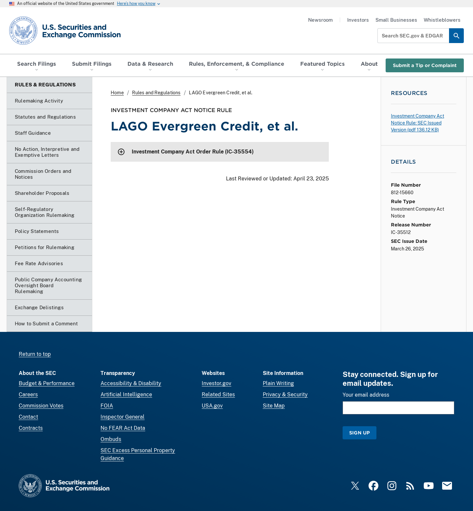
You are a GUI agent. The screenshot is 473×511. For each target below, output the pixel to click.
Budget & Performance (47, 383)
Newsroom (320, 20)
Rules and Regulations (156, 92)
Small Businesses (396, 20)
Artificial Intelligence (126, 394)
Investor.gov (216, 383)
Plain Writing (278, 383)
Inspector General (123, 417)
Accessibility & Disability (131, 383)
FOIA (107, 406)
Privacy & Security (285, 394)
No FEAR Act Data (123, 428)
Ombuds (111, 439)
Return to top (35, 354)
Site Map (274, 406)
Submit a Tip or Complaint (425, 65)
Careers (28, 394)
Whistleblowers (442, 20)
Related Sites (218, 394)
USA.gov (212, 406)
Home (117, 92)
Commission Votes (41, 406)
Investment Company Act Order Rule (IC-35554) (193, 152)
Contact (28, 417)
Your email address (366, 395)
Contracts (31, 428)
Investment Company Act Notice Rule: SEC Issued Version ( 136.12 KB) (417, 122)
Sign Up (359, 432)
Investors (358, 20)
